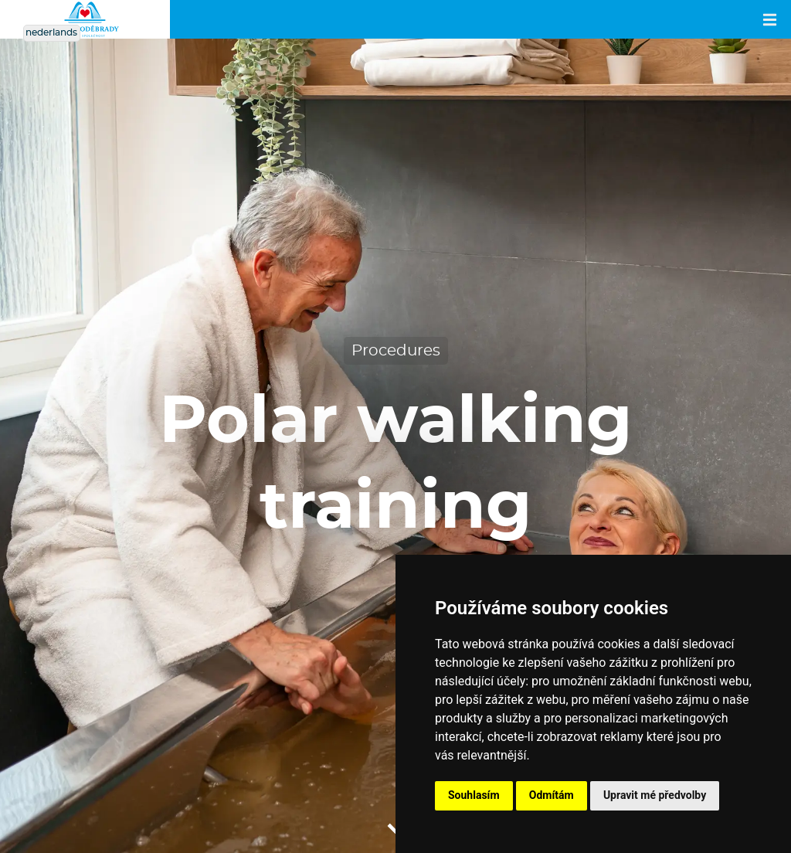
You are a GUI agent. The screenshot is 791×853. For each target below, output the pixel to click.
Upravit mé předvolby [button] (654, 795)
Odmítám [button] (551, 795)
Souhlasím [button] (474, 795)
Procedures (395, 351)
